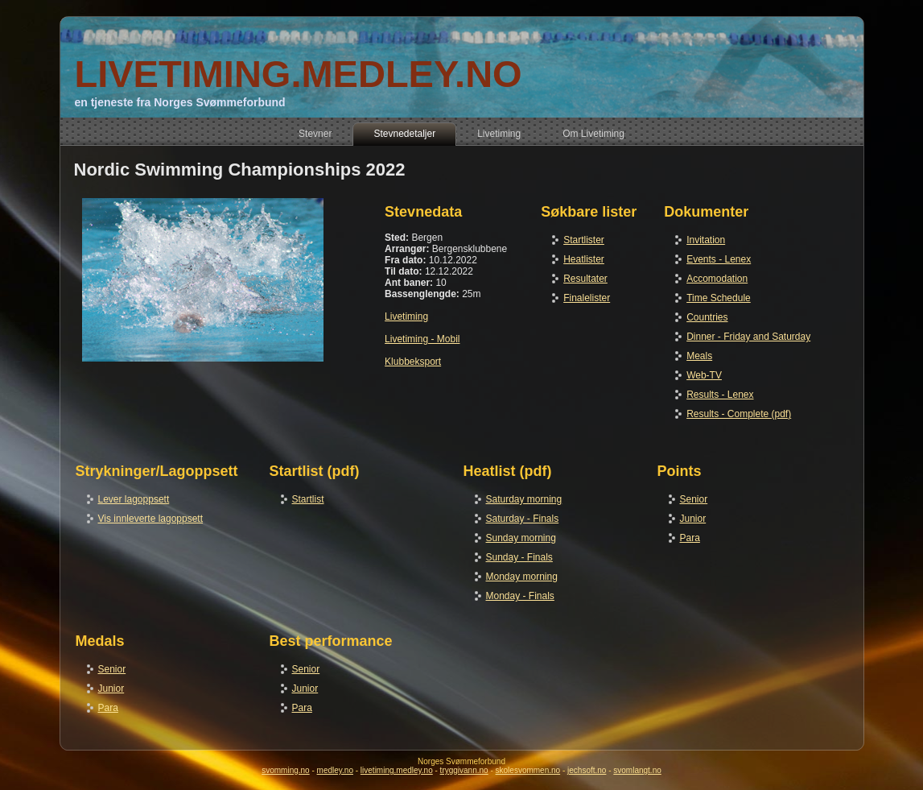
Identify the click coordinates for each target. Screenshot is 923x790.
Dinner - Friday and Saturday (748, 336)
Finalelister (586, 298)
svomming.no (285, 770)
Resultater (585, 278)
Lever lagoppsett (134, 499)
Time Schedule (718, 298)
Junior (693, 518)
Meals (699, 356)
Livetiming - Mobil (422, 339)
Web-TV (704, 375)
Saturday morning (524, 499)
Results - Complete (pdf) (738, 414)
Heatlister (583, 259)
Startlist (308, 499)
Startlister (583, 240)
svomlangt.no (637, 770)
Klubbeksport (413, 361)
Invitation (705, 240)
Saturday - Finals (522, 518)
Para (690, 538)
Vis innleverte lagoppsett (151, 518)
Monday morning (522, 576)
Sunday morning (521, 538)
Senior (694, 499)
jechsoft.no (586, 770)
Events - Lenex (718, 259)
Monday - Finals (520, 596)
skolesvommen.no (528, 770)
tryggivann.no (464, 770)
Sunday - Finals (519, 557)
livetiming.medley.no (397, 770)
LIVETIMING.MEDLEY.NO (297, 73)
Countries (706, 317)
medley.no (335, 770)
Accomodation (717, 278)
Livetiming (406, 316)
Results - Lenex (719, 394)
